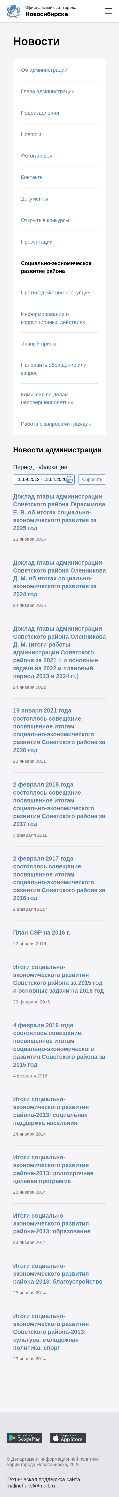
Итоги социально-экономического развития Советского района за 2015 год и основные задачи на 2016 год (58, 979)
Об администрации (44, 70)
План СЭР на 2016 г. (41, 932)
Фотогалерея (36, 156)
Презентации (37, 242)
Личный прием (38, 344)
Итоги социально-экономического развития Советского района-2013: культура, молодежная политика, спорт (51, 1332)
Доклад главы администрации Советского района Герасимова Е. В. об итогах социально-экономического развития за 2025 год (59, 512)
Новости (31, 134)
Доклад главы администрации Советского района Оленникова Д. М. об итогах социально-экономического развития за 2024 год (59, 578)
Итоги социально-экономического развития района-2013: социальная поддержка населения (51, 1111)
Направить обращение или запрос (54, 369)
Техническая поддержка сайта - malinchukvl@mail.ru (45, 1480)
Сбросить (92, 479)
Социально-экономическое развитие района (56, 267)
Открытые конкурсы (45, 220)
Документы (34, 199)
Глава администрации (48, 91)
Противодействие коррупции (56, 292)
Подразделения (40, 113)
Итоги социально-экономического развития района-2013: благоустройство (58, 1274)
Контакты (32, 177)
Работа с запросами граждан (56, 424)
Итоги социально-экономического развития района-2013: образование (52, 1223)
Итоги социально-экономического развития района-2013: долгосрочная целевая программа (53, 1169)
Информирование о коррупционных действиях (53, 318)
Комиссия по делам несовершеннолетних (47, 398)
